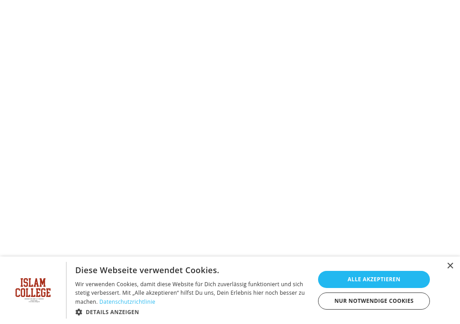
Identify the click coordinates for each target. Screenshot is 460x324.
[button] (191, 311)
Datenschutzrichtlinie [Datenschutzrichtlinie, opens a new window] (127, 302)
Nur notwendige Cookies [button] (373, 301)
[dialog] (230, 290)
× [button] (450, 266)
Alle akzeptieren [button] (374, 279)
